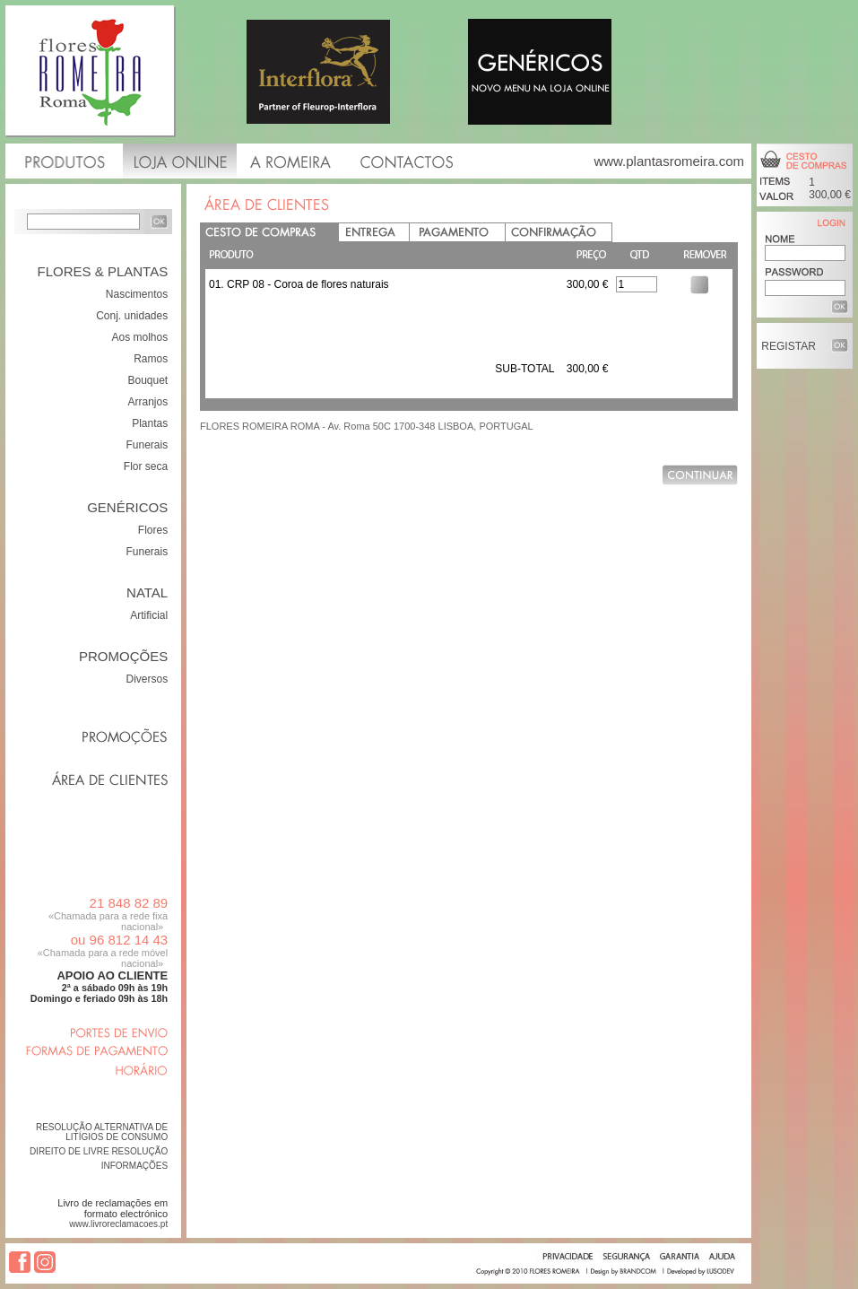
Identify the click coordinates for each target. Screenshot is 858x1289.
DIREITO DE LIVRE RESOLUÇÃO (99, 1151)
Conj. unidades (132, 315)
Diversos (147, 679)
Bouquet (147, 380)
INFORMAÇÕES (134, 1166)
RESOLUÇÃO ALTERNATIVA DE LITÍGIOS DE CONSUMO (102, 1132)
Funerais (147, 445)
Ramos (151, 359)
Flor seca (146, 466)
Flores (153, 530)
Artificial (149, 615)
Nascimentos (137, 294)
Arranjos (148, 402)
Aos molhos (139, 337)
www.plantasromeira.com (669, 161)
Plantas (150, 423)
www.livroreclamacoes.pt (118, 1224)
